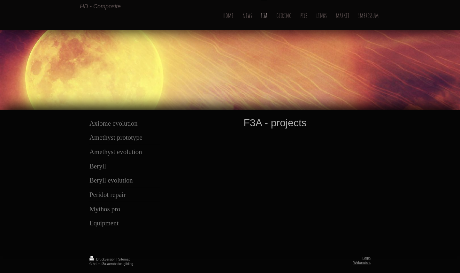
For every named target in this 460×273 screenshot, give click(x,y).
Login (367, 258)
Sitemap (124, 259)
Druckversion (102, 259)
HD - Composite (100, 6)
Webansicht (362, 262)
